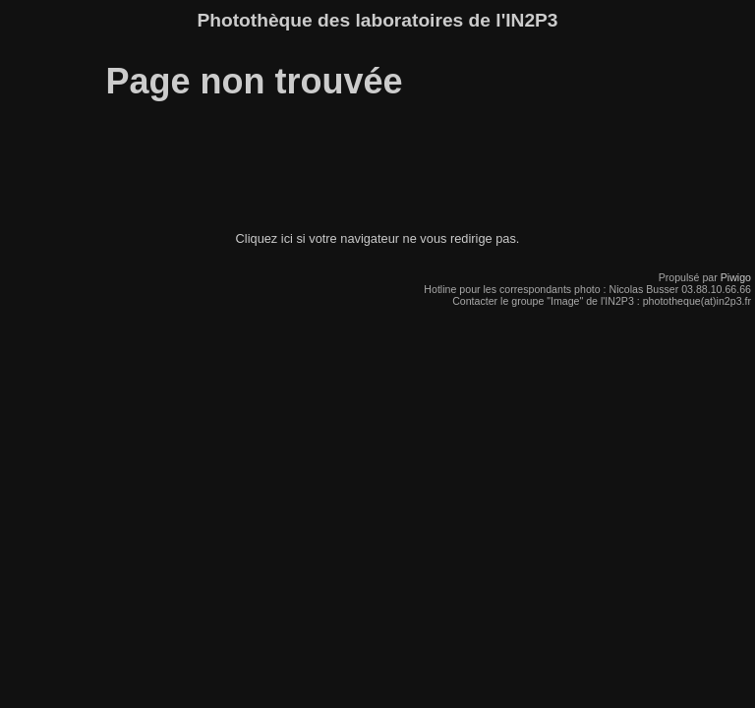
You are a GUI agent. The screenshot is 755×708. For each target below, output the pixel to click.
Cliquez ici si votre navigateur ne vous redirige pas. (378, 238)
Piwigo (736, 277)
